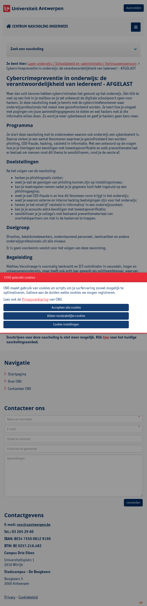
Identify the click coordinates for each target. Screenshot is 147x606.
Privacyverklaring (35, 299)
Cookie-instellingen (66, 324)
